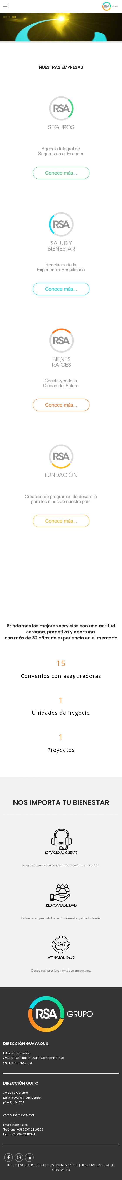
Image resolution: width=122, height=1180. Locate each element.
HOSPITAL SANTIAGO (97, 1165)
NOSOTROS (28, 1165)
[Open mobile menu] (5, 6)
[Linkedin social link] (29, 1157)
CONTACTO (61, 1170)
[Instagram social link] (19, 1157)
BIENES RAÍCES (67, 1165)
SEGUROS (47, 1165)
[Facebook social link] (8, 1157)
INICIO (12, 1165)
